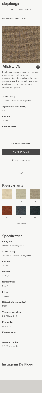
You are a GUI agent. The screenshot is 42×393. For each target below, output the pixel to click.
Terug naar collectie (14, 19)
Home (12, 9)
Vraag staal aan (21, 152)
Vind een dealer (21, 160)
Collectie (20, 9)
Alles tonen (21, 223)
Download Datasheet (21, 144)
